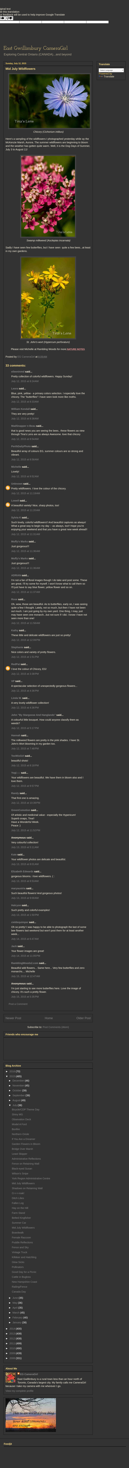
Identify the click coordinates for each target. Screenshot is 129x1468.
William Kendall (20, 409)
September (18, 1095)
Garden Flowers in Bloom (26, 1144)
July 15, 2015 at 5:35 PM (25, 996)
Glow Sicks (18, 1262)
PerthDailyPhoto (21, 446)
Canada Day (19, 1291)
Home (49, 1018)
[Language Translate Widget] (111, 70)
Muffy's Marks (19, 541)
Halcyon (16, 905)
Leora (14, 388)
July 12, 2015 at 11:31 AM (25, 534)
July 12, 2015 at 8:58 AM (25, 459)
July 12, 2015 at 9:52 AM (25, 476)
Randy (15, 793)
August (16, 1100)
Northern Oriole (20, 1134)
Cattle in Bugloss (21, 1277)
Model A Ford (19, 1124)
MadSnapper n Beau (23, 425)
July (15, 1105)
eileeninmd (17, 371)
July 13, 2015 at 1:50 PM (25, 914)
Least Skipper (19, 1153)
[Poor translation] (9, 18)
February (17, 1317)
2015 (12, 1076)
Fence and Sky (20, 1247)
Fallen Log (18, 1203)
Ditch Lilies (18, 1198)
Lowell (15, 500)
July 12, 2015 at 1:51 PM (25, 656)
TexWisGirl (17, 755)
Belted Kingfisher (21, 1217)
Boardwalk (18, 1232)
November (18, 1085)
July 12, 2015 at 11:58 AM (25, 623)
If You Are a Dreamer (23, 1139)
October (17, 1090)
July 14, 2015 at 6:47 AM (25, 938)
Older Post (83, 1018)
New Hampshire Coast (24, 1281)
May (15, 1302)
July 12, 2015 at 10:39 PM (25, 802)
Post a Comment (18, 1004)
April (15, 1307)
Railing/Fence (19, 1286)
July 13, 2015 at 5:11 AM (25, 847)
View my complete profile (20, 1390)
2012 (12, 1338)
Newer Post (13, 1018)
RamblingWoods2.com (24, 963)
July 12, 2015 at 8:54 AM (25, 439)
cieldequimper (19, 922)
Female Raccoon (21, 1237)
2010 (12, 1348)
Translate (106, 76)
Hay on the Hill (20, 1208)
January (17, 1322)
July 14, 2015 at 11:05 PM (25, 955)
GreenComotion (20, 810)
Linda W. (16, 698)
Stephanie (17, 647)
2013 (12, 1333)
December (18, 1080)
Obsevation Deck (21, 1119)
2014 (12, 1328)
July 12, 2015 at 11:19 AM (25, 493)
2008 (12, 1358)
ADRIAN (16, 575)
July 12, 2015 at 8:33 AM (25, 401)
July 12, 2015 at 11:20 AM (25, 510)
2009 (12, 1353)
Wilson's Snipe (20, 1173)
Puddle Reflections (22, 1242)
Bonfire (16, 1129)
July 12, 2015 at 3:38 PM (25, 673)
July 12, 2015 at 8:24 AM (25, 381)
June (15, 1297)
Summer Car (19, 1222)
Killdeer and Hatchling (24, 1257)
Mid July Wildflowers (23, 1183)
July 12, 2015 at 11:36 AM (25, 551)
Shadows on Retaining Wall (27, 1188)
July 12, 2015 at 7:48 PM (25, 748)
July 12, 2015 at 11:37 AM (25, 592)
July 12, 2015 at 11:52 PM (25, 830)
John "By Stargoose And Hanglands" (33, 715)
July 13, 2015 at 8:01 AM (25, 864)
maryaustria (18, 888)
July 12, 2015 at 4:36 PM (25, 690)
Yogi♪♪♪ (15, 772)
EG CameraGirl (29, 1374)
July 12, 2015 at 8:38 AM (25, 418)
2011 (12, 1343)
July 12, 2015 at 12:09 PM (25, 640)
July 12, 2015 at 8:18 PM (25, 765)
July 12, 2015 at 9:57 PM (25, 785)
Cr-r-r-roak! (18, 1193)
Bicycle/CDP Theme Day (25, 1109)
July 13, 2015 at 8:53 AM (25, 881)
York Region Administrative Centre (31, 1178)
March (16, 1312)
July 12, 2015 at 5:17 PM (25, 728)
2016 (12, 1071)
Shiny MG (17, 1114)
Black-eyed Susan (22, 1168)
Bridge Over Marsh (22, 1149)
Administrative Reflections (26, 1158)
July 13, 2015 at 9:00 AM (25, 898)
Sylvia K (16, 517)
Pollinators (18, 1267)
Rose (14, 599)
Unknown (17, 483)
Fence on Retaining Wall (25, 1163)
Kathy (14, 630)
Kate (14, 854)
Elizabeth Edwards (22, 871)
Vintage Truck (19, 1252)
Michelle (16, 466)
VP (12, 681)
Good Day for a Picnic (24, 1272)
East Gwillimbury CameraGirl (36, 48)
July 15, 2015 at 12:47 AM (25, 976)
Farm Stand (18, 1213)
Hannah (15, 735)
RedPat (15, 664)
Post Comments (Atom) (56, 1027)
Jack (14, 946)
